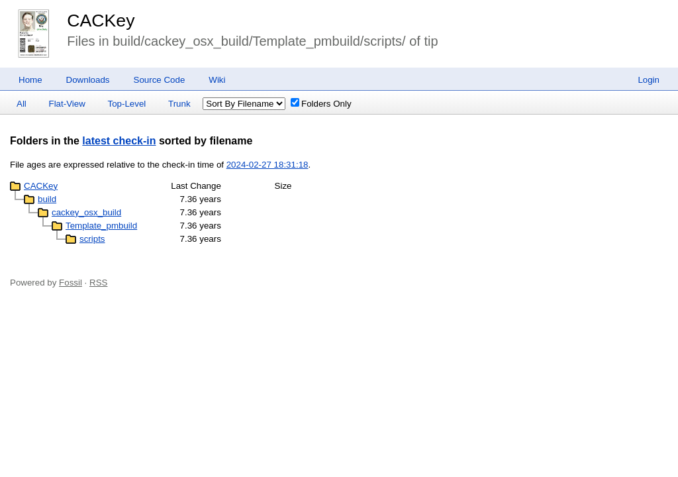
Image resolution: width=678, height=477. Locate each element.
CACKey (100, 20)
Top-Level (127, 104)
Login (648, 80)
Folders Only (321, 104)
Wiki (217, 80)
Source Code (159, 80)
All (21, 104)
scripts (92, 239)
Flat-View (67, 104)
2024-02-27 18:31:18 (267, 165)
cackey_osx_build (86, 212)
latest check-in (119, 140)
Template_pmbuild (101, 226)
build (47, 199)
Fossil (70, 283)
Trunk (179, 104)
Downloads (88, 80)
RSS (98, 283)
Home (30, 80)
